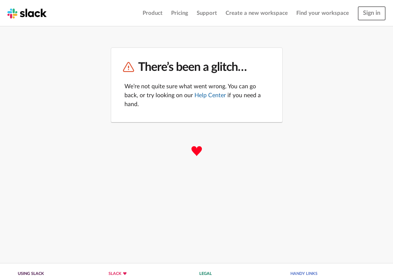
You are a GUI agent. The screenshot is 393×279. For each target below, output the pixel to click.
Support (207, 13)
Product (153, 13)
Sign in (371, 13)
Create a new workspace (257, 13)
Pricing (179, 13)
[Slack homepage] (27, 13)
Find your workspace (322, 13)
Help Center (210, 95)
